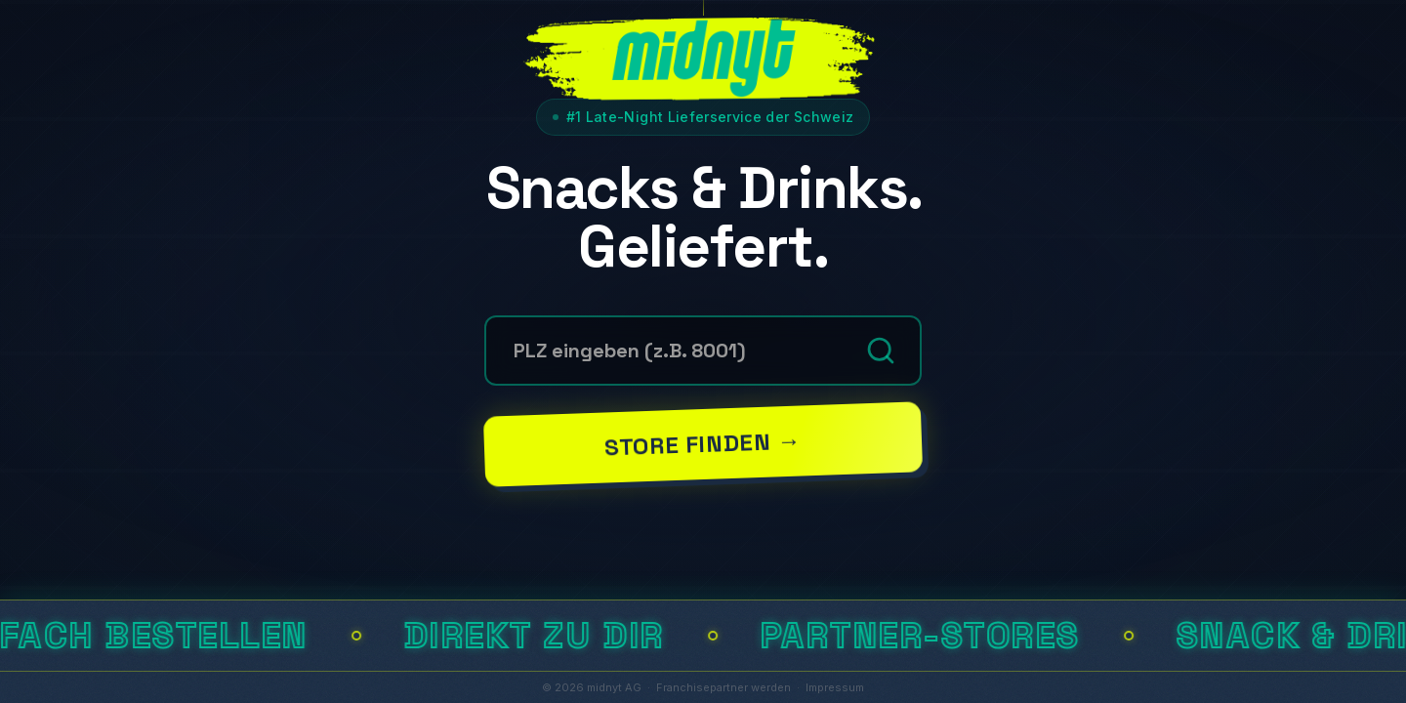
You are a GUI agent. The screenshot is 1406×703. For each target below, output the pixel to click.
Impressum (835, 687)
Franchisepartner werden (723, 687)
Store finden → (703, 443)
